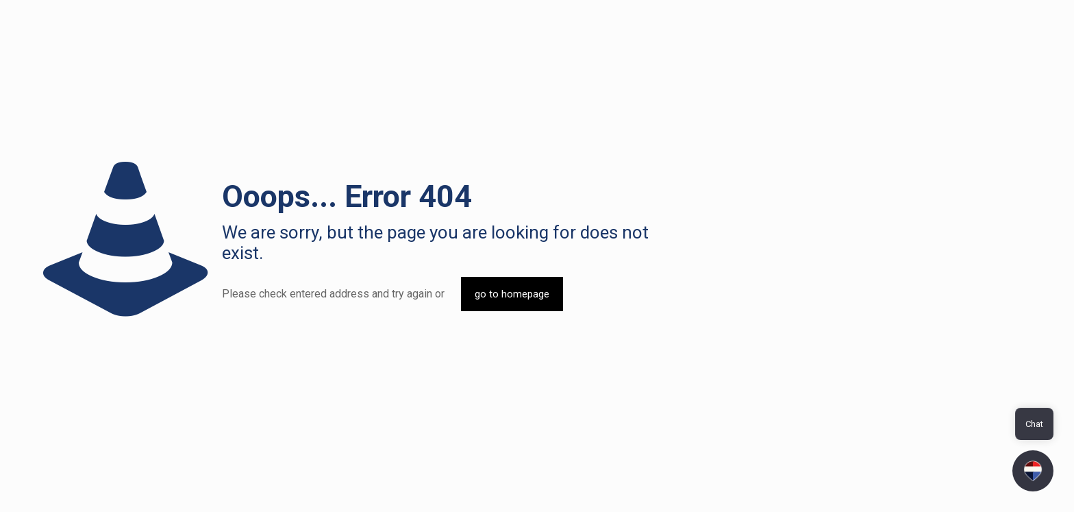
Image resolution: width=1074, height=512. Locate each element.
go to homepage (512, 294)
